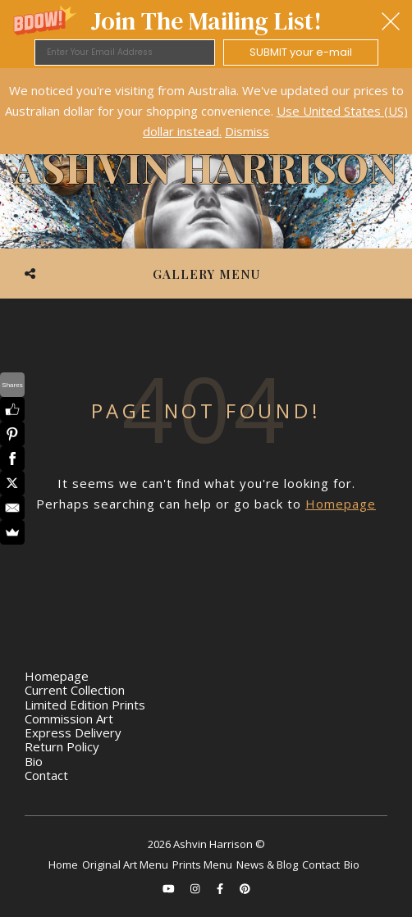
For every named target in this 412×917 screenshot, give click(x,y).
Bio (34, 761)
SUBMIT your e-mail (300, 52)
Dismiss (247, 131)
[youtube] (170, 888)
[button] (206, 34)
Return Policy (62, 746)
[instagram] (196, 888)
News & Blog (267, 864)
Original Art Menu (125, 864)
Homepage (340, 503)
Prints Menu (202, 864)
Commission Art (69, 718)
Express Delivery (73, 732)
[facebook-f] (221, 888)
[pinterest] (245, 888)
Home (63, 864)
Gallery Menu (206, 274)
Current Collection (75, 690)
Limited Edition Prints (85, 704)
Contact (46, 775)
